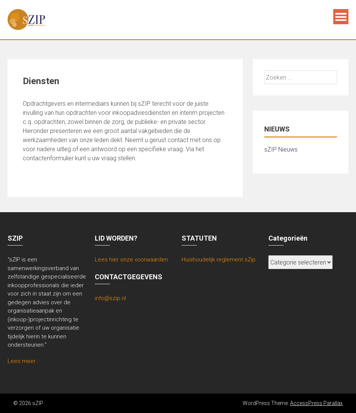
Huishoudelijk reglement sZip (219, 259)
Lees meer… (23, 361)
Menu (340, 16)
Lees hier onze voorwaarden (131, 259)
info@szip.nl (110, 298)
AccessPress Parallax (316, 403)
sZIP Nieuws (281, 149)
